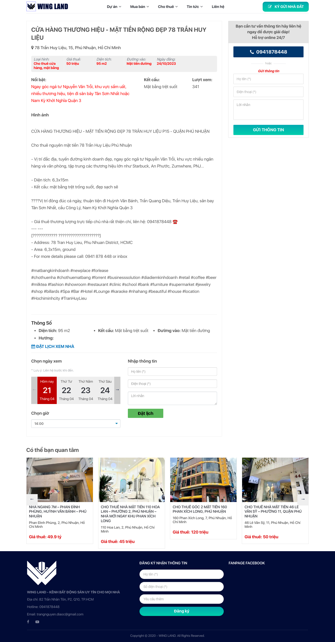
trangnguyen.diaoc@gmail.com (60, 614)
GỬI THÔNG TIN (268, 129)
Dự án (115, 6)
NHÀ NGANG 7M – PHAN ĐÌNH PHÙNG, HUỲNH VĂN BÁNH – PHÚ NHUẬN (57, 512)
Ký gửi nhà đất (286, 7)
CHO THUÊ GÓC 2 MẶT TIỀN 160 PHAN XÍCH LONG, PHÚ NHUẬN (200, 509)
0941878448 (268, 52)
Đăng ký (181, 611)
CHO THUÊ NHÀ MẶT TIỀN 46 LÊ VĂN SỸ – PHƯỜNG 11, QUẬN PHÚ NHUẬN (273, 512)
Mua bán (140, 6)
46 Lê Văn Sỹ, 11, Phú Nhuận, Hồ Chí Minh (272, 525)
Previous (34, 390)
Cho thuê (169, 6)
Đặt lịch (145, 413)
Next (117, 390)
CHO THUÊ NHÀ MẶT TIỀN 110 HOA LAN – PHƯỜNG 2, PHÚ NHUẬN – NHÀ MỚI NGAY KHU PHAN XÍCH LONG (130, 514)
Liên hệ (218, 6)
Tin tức (196, 6)
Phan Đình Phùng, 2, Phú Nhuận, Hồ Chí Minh (57, 525)
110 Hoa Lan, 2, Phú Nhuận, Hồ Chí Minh (128, 530)
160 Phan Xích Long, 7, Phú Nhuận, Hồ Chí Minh (202, 520)
